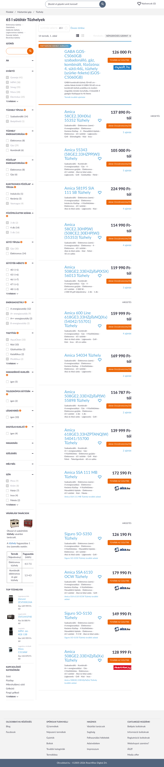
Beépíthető (15, 121)
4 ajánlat (127, 209)
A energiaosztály (18, 309)
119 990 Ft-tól (121, 270)
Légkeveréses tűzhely (14, 32)
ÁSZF (130, 749)
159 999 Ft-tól (121, 316)
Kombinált (15, 150)
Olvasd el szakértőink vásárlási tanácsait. (21, 531)
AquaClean (15, 340)
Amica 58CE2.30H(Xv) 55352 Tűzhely (77, 116)
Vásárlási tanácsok (96, 726)
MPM (13, 82)
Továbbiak (12, 101)
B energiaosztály (18, 323)
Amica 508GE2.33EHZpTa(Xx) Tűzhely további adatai (80, 681)
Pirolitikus (15, 359)
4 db (12, 228)
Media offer (133, 755)
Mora (13, 92)
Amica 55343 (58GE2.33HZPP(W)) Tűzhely (82, 154)
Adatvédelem (93, 743)
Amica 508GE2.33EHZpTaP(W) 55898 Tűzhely (84, 396)
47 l (12, 284)
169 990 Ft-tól (121, 359)
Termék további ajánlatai (74, 97)
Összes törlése (77, 28)
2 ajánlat (127, 376)
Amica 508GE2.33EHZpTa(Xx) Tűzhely (83, 656)
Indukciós (15, 194)
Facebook (11, 732)
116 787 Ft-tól (121, 395)
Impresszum (93, 749)
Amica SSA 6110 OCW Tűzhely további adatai (81, 598)
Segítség (91, 732)
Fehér (13, 491)
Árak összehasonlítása (120, 126)
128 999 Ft (121, 652)
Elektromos (16, 141)
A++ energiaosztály (19, 319)
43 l (12, 275)
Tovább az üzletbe (119, 60)
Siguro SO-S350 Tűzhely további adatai (81, 558)
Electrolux (15, 97)
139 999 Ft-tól (121, 433)
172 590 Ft (121, 473)
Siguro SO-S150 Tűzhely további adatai (81, 638)
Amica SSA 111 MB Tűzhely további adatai (82, 497)
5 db (12, 232)
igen (12, 382)
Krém (13, 486)
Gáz (12, 145)
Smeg (13, 87)
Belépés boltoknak (136, 726)
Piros (12, 481)
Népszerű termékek (56, 732)
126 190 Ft (121, 535)
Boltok (49, 743)
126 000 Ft (121, 52)
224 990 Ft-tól (121, 192)
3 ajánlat (127, 288)
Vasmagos (15, 204)
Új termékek (52, 726)
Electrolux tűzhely (13, 38)
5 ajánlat (127, 132)
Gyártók (50, 738)
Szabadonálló (16, 116)
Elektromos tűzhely (13, 25)
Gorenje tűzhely (12, 35)
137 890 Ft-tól (121, 115)
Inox (12, 495)
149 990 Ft (121, 614)
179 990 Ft (121, 573)
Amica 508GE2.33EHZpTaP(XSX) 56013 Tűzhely (86, 271)
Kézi (12, 345)
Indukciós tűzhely (13, 30)
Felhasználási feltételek (98, 738)
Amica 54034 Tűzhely (82, 355)
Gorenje (14, 78)
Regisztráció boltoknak (138, 738)
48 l (12, 289)
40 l (12, 270)
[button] (147, 4)
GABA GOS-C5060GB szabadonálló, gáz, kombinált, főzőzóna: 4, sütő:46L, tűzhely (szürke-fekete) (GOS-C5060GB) (82, 64)
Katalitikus (15, 354)
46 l (12, 280)
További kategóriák (55, 749)
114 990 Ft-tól (121, 228)
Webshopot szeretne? (138, 743)
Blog (8, 726)
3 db (12, 223)
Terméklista (51, 755)
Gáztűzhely (10, 27)
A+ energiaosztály (19, 314)
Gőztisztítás (16, 349)
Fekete (13, 500)
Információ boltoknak (138, 732)
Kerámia (14, 199)
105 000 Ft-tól (121, 153)
